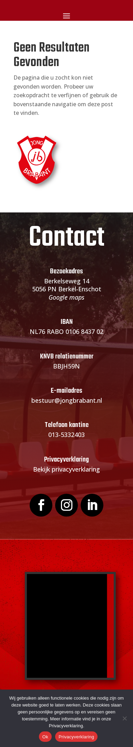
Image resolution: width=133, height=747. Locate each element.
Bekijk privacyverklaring (66, 469)
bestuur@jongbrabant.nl (66, 400)
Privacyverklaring (76, 736)
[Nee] (124, 718)
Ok (45, 736)
